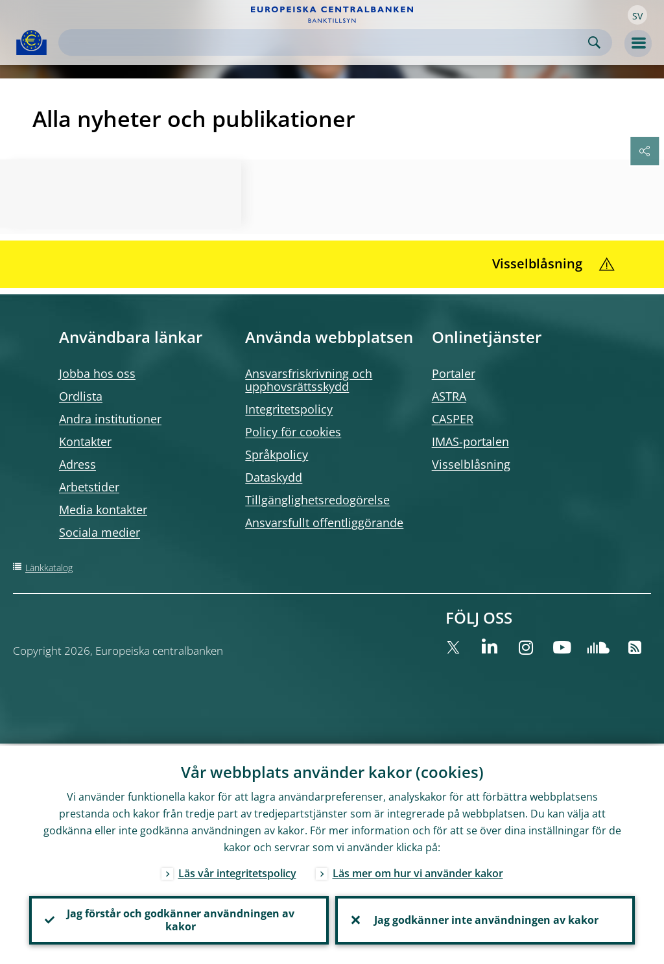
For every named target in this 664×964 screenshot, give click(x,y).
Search (594, 42)
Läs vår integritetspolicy (237, 871)
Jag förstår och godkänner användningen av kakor (179, 919)
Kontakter (85, 441)
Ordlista (80, 396)
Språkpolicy (276, 454)
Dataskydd (273, 477)
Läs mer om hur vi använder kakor (418, 871)
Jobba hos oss (97, 373)
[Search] (325, 42)
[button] (637, 15)
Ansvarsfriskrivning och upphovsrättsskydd (308, 380)
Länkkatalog (49, 567)
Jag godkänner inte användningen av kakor (485, 919)
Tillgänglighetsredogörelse (317, 500)
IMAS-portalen (470, 441)
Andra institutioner (110, 419)
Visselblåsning (471, 464)
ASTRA (449, 396)
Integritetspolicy (289, 409)
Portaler (453, 373)
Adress (77, 464)
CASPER (452, 419)
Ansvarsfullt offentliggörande (324, 522)
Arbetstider (89, 487)
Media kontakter (103, 509)
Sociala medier (99, 532)
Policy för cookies (293, 432)
